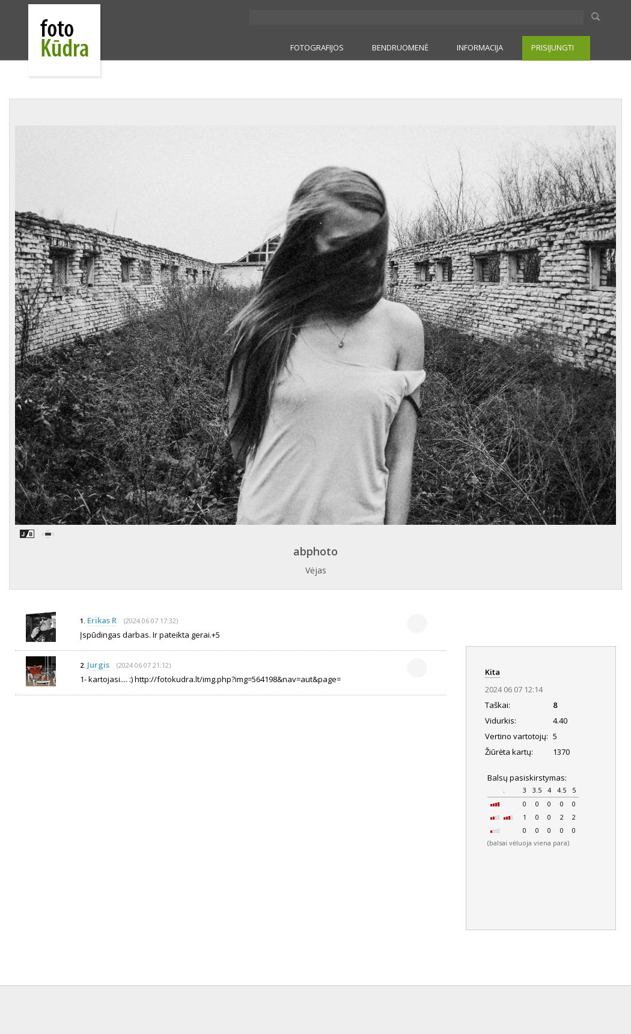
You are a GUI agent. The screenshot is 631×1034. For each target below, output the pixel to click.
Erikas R (102, 620)
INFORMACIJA (480, 47)
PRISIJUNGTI (552, 47)
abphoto (315, 551)
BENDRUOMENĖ (400, 47)
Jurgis (98, 664)
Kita (492, 672)
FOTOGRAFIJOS (317, 47)
